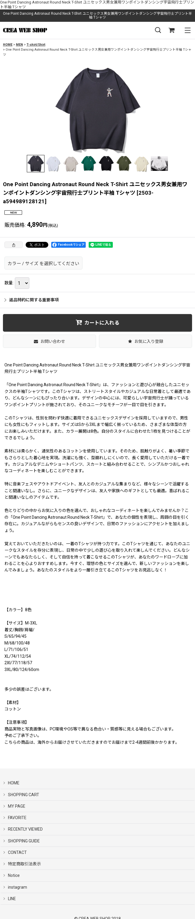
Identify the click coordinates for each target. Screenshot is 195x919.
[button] (158, 30)
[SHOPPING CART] (171, 30)
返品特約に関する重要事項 (31, 299)
